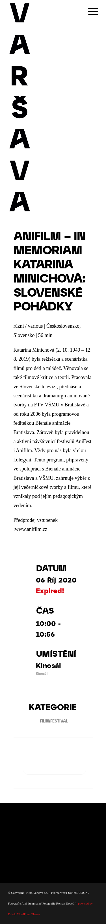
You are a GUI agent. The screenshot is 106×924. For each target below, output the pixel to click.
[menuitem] (90, 11)
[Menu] (90, 11)
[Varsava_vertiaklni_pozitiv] (44, 107)
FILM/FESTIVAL (52, 721)
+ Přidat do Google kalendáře (54, 765)
